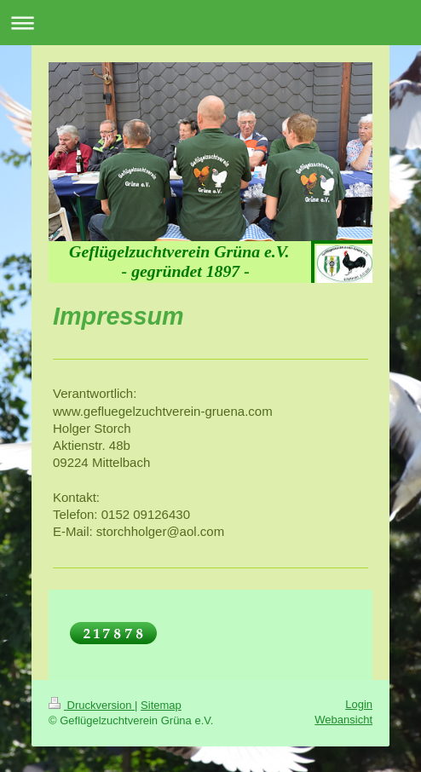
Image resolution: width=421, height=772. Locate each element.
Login (358, 704)
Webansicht (343, 719)
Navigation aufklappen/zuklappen (210, 22)
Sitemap (161, 705)
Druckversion (92, 705)
